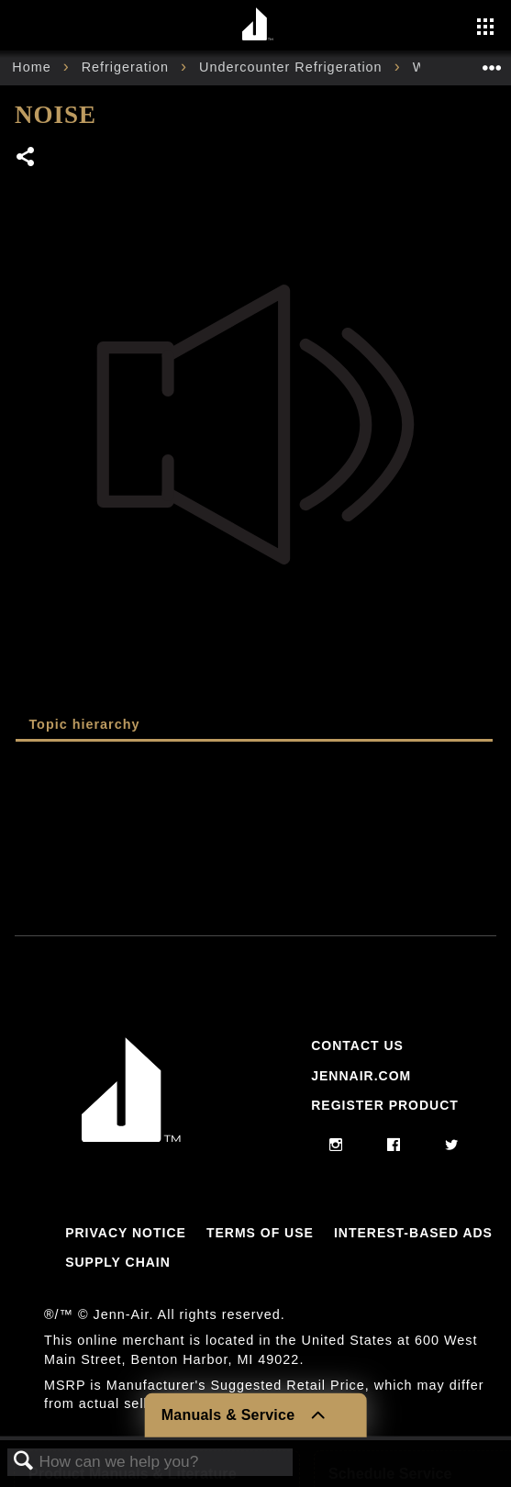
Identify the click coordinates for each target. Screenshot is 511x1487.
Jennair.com (361, 1075)
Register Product (385, 1105)
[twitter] (451, 1145)
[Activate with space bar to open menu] (485, 28)
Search (23, 1462)
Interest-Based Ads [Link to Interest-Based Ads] (413, 1232)
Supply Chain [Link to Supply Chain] (118, 1262)
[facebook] (394, 1145)
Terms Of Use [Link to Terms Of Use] (260, 1232)
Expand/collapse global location (492, 61)
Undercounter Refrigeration (293, 67)
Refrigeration (127, 67)
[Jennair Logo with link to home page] (131, 1137)
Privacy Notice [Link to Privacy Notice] (125, 1232)
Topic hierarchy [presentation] (83, 724)
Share (26, 158)
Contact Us (357, 1045)
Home (33, 67)
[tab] (254, 726)
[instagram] (336, 1145)
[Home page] (258, 25)
